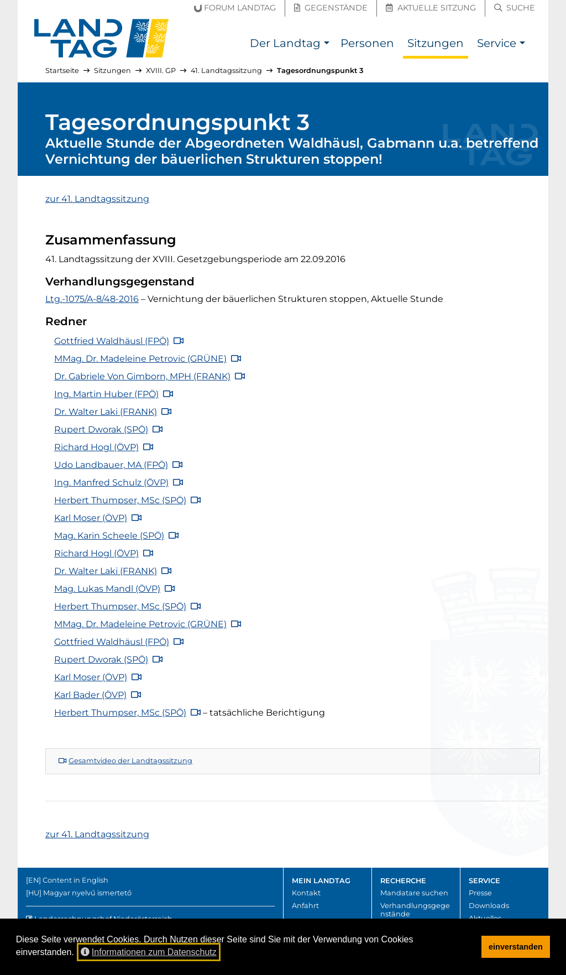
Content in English (75, 880)
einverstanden (516, 946)
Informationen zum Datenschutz (149, 952)
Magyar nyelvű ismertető (87, 893)
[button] (326, 44)
